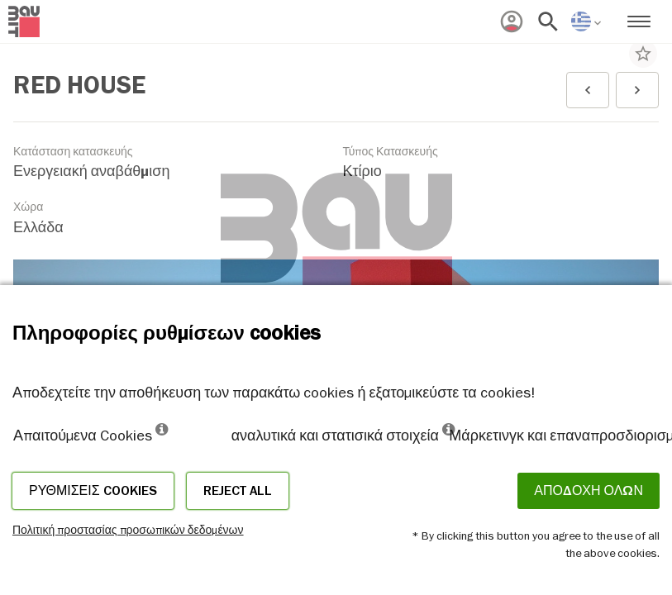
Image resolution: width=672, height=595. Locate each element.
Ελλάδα (38, 227)
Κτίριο (362, 171)
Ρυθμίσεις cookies (93, 491)
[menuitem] (512, 21)
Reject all (237, 491)
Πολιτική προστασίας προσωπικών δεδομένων (128, 529)
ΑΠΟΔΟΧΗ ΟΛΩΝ (588, 491)
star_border (643, 54)
